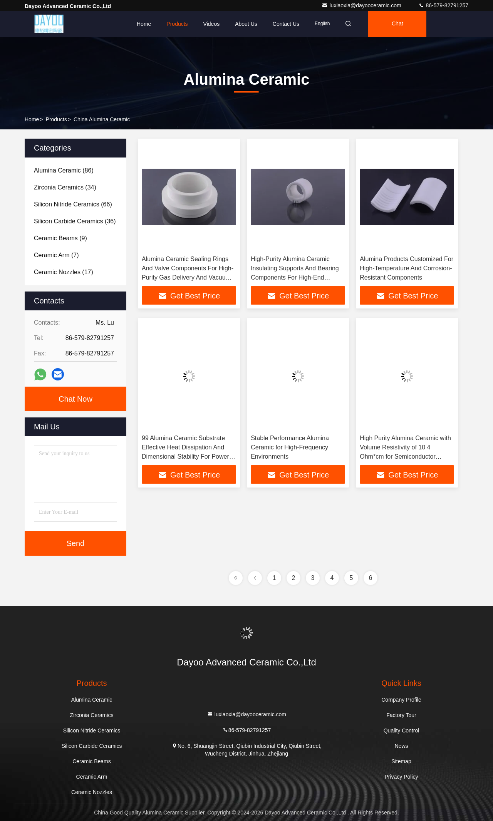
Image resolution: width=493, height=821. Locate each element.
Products (177, 24)
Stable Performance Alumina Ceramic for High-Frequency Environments (290, 447)
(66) (73, 204)
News (401, 746)
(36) (75, 221)
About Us (246, 24)
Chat (397, 24)
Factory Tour (401, 715)
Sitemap (401, 761)
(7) (56, 255)
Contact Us (286, 24)
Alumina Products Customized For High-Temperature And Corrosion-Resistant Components (406, 268)
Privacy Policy (401, 777)
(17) (63, 272)
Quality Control (401, 730)
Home (144, 24)
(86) (64, 170)
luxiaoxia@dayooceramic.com (362, 5)
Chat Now (75, 399)
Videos (211, 24)
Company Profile (401, 700)
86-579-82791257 (443, 5)
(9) (60, 238)
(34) (65, 187)
